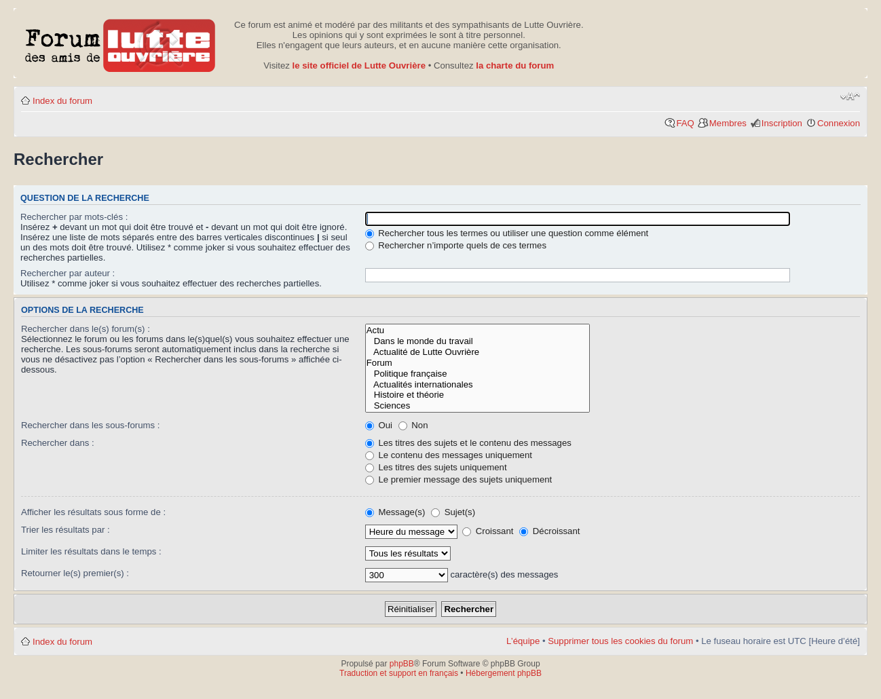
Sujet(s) (453, 512)
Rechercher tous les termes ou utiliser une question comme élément (507, 233)
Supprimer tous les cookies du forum (620, 641)
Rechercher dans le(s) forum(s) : (85, 329)
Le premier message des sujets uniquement (458, 479)
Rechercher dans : (57, 443)
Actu (478, 330)
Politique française (478, 374)
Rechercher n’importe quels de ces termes (455, 245)
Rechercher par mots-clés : (74, 217)
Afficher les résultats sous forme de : (93, 512)
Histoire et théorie (478, 395)
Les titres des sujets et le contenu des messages (468, 443)
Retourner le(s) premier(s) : (75, 573)
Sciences (478, 405)
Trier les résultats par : (65, 530)
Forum (478, 363)
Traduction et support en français (398, 673)
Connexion (838, 123)
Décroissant (549, 531)
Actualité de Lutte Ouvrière (478, 352)
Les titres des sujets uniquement (436, 467)
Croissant (487, 531)
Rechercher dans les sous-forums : (90, 425)
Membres (728, 123)
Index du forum (62, 101)
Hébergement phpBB (504, 673)
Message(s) (396, 512)
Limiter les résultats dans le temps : (91, 551)
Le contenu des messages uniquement (448, 455)
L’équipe (523, 641)
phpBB (402, 663)
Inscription (782, 123)
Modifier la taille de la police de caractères (850, 96)
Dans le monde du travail (478, 341)
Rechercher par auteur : (67, 273)
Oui (378, 425)
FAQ (685, 123)
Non (413, 425)
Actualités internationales (478, 384)
